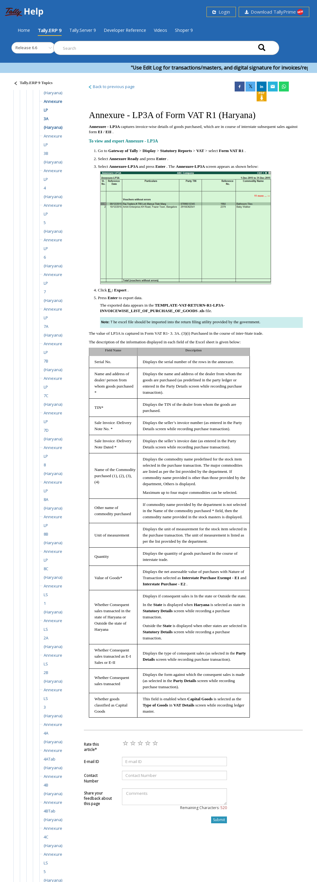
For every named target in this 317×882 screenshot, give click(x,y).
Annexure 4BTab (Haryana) (53, 810)
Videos (160, 30)
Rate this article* (91, 747)
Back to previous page (111, 86)
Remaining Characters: (203, 807)
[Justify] (31, 83)
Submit (219, 819)
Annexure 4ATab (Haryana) (53, 759)
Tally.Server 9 (82, 30)
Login (221, 12)
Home (24, 30)
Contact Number (91, 778)
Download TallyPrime (274, 12)
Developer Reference (125, 30)
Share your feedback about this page (98, 798)
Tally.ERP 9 (50, 30)
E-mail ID (91, 761)
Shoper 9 (184, 30)
